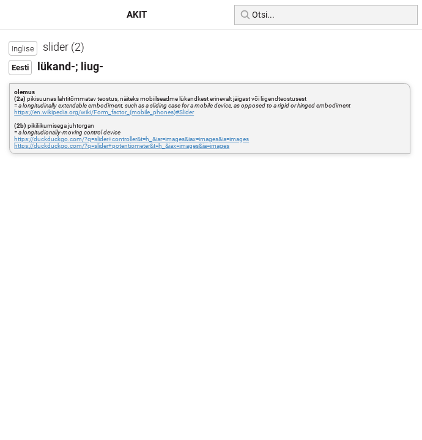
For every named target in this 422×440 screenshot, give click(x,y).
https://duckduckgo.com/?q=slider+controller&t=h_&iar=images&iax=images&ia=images (131, 139)
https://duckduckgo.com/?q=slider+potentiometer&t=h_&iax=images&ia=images (121, 145)
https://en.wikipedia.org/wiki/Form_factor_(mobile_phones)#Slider (104, 112)
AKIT (137, 14)
